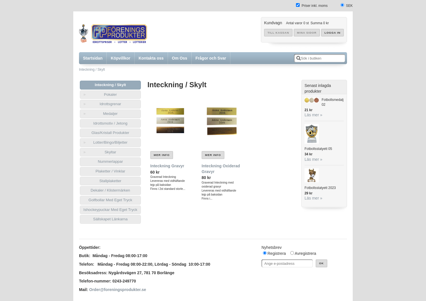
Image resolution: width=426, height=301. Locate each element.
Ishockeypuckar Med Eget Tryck (110, 210)
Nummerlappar (110, 161)
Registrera (276, 253)
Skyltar (110, 152)
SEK (349, 6)
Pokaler (110, 94)
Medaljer (110, 113)
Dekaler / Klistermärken (110, 190)
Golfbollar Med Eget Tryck (110, 200)
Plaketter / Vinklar (110, 171)
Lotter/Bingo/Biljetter (110, 142)
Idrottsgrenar (110, 104)
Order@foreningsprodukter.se (117, 289)
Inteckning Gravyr (167, 166)
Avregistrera (305, 253)
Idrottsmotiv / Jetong (110, 123)
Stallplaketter (110, 181)
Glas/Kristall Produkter (110, 133)
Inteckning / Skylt (92, 70)
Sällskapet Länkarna (110, 219)
